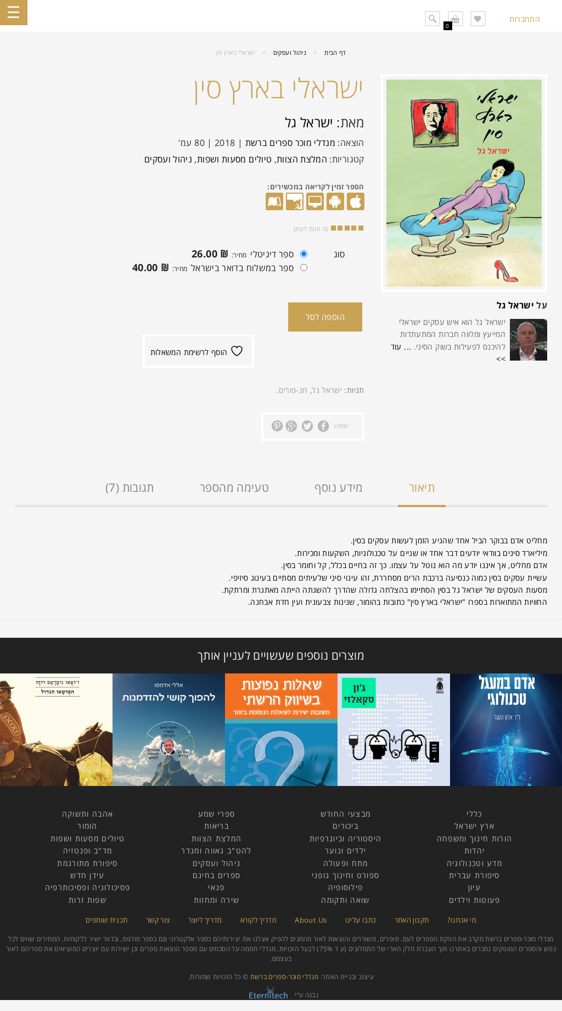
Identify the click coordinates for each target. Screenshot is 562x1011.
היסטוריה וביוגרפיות (346, 838)
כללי (474, 813)
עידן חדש (87, 875)
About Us (311, 920)
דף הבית (335, 52)
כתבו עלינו (360, 920)
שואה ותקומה (345, 900)
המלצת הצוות (302, 159)
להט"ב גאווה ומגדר (216, 850)
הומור (87, 826)
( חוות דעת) (311, 228)
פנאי (216, 887)
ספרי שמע (216, 813)
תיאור (422, 487)
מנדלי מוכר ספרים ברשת (290, 143)
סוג (339, 254)
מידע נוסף (338, 487)
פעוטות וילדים (475, 900)
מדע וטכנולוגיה (474, 863)
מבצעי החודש (345, 813)
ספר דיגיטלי (247, 255)
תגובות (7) (129, 487)
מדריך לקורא (258, 920)
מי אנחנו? (461, 920)
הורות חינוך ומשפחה (474, 838)
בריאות (216, 826)
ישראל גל (515, 305)
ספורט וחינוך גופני (345, 875)
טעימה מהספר (234, 487)
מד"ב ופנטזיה (88, 850)
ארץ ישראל (474, 826)
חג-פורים (293, 390)
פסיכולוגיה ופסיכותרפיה (88, 887)
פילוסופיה (345, 887)
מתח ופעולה (345, 863)
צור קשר (158, 920)
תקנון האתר (412, 920)
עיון (474, 887)
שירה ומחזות (216, 900)
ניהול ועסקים (289, 52)
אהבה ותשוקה (87, 813)
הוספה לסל (325, 316)
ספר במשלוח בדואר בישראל (217, 269)
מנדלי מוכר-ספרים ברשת (284, 976)
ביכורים (345, 826)
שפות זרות (87, 900)
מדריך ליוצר (205, 920)
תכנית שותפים (106, 920)
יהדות (474, 850)
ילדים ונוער (345, 850)
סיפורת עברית (474, 875)
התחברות (524, 19)
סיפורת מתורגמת (87, 863)
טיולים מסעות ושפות (234, 159)
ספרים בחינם (216, 875)
